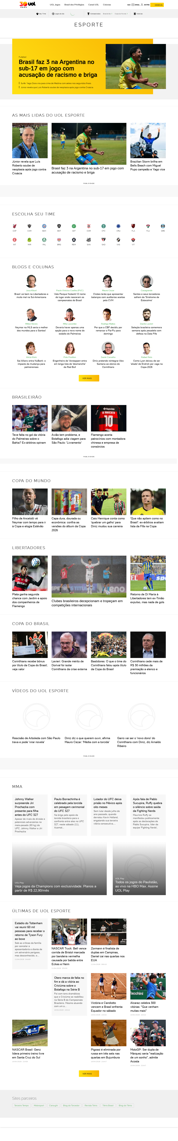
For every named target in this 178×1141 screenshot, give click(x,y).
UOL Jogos (55, 4)
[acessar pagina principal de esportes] (138, 14)
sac (129, 5)
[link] (14, 228)
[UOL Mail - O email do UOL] (135, 5)
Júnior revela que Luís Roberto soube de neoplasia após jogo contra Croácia (57, 87)
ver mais (89, 378)
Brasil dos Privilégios (74, 4)
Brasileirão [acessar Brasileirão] (107, 14)
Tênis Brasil (108, 1105)
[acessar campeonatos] (93, 14)
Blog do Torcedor (71, 1105)
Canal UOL (93, 4)
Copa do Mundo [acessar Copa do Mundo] (120, 14)
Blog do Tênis (125, 1105)
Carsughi (53, 1105)
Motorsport (39, 1105)
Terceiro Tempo (21, 1105)
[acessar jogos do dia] (57, 14)
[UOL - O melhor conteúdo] (27, 5)
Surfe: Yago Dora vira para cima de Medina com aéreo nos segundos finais (56, 83)
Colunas (107, 4)
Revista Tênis (91, 1105)
